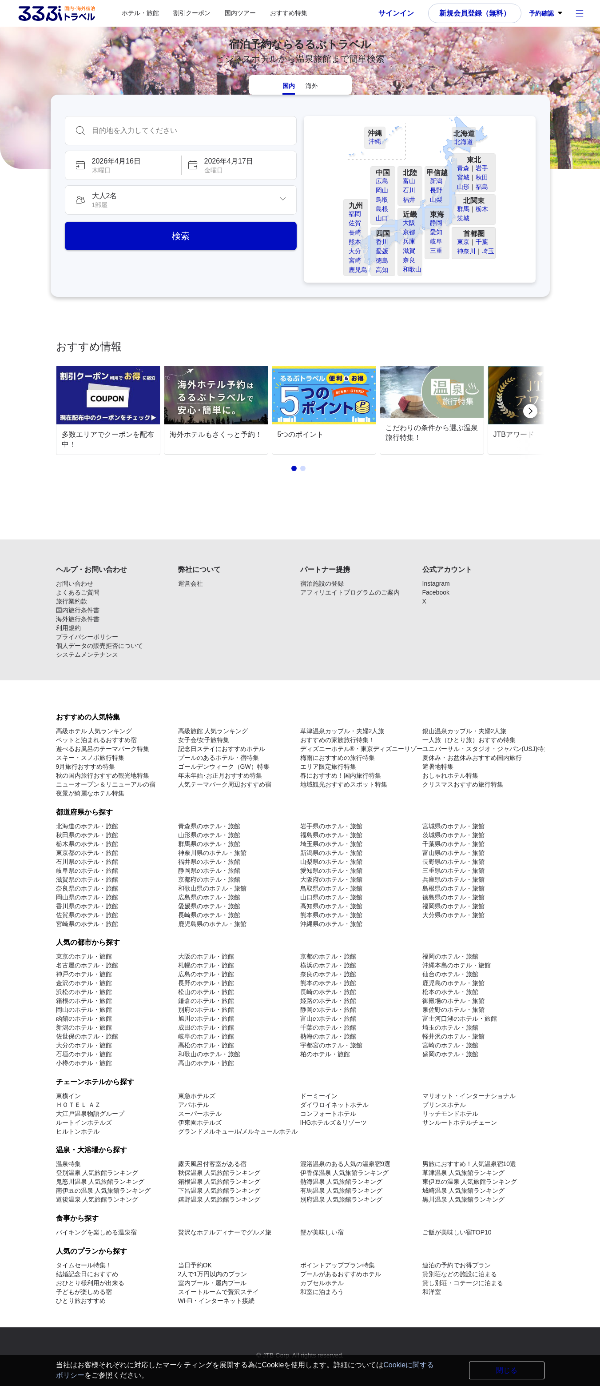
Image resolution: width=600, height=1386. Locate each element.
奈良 (409, 260)
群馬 (463, 208)
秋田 (482, 177)
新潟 (436, 180)
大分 (355, 251)
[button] (123, 165)
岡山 (382, 190)
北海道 (463, 141)
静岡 (436, 222)
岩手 (482, 168)
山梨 (436, 199)
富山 (409, 180)
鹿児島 (358, 269)
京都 (409, 232)
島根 (382, 208)
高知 (382, 269)
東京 (463, 241)
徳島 (382, 260)
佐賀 (355, 223)
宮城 (463, 177)
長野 (436, 190)
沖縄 (375, 141)
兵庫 (409, 241)
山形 (463, 186)
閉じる (506, 1370)
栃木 (482, 208)
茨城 (463, 218)
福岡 (355, 213)
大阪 (409, 222)
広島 (382, 180)
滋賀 (409, 250)
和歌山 (412, 269)
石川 (409, 190)
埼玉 (488, 251)
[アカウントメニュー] (579, 13)
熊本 (355, 241)
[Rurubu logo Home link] (56, 13)
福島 (482, 186)
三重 (436, 250)
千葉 (482, 241)
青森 (463, 168)
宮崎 (355, 260)
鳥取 (382, 199)
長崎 (355, 232)
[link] (110, 411)
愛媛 (382, 251)
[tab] (288, 85)
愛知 (436, 232)
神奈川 (466, 251)
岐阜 (436, 241)
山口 (382, 218)
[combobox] (189, 130)
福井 (409, 199)
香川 (382, 241)
